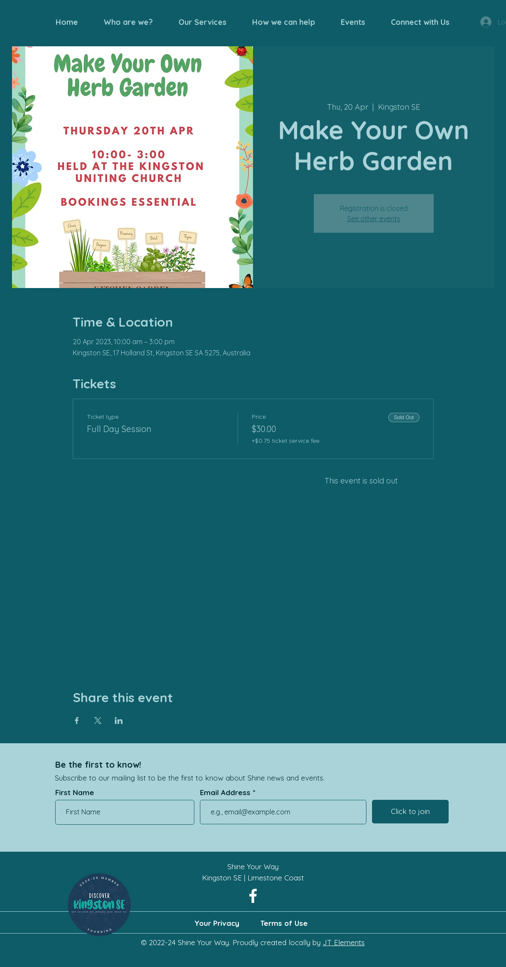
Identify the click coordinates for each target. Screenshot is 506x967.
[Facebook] (253, 895)
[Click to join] (410, 811)
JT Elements (344, 942)
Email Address (225, 792)
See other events (373, 218)
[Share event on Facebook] (77, 720)
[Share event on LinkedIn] (119, 720)
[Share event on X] (98, 720)
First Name (74, 792)
